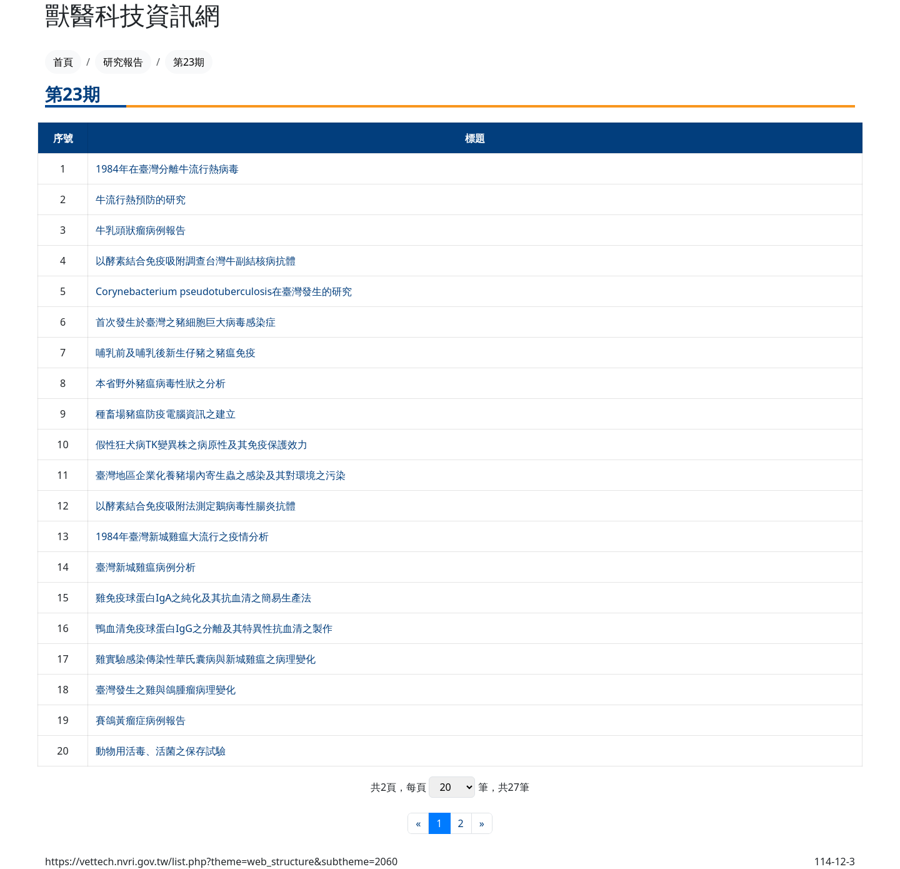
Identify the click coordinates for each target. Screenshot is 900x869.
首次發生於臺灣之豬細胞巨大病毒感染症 (186, 322)
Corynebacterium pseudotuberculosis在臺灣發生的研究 (224, 291)
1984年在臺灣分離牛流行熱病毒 (167, 169)
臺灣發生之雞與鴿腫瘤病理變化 (166, 689)
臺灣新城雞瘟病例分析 (146, 567)
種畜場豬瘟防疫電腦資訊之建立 (166, 414)
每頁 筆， (452, 787)
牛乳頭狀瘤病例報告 (141, 230)
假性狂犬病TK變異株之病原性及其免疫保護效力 (202, 444)
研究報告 (123, 62)
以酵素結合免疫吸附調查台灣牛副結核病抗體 (196, 261)
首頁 (63, 62)
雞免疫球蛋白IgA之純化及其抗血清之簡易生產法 (204, 598)
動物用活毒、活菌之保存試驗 (161, 751)
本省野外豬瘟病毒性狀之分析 (161, 383)
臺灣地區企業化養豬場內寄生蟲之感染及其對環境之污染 (221, 475)
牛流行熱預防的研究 (141, 199)
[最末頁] (481, 823)
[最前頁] (418, 823)
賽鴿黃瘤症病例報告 (141, 720)
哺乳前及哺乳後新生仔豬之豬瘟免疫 (176, 352)
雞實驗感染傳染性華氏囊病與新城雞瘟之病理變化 (206, 659)
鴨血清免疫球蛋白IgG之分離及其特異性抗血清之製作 (214, 628)
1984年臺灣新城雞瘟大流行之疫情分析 (182, 536)
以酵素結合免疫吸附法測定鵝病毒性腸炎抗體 (196, 506)
